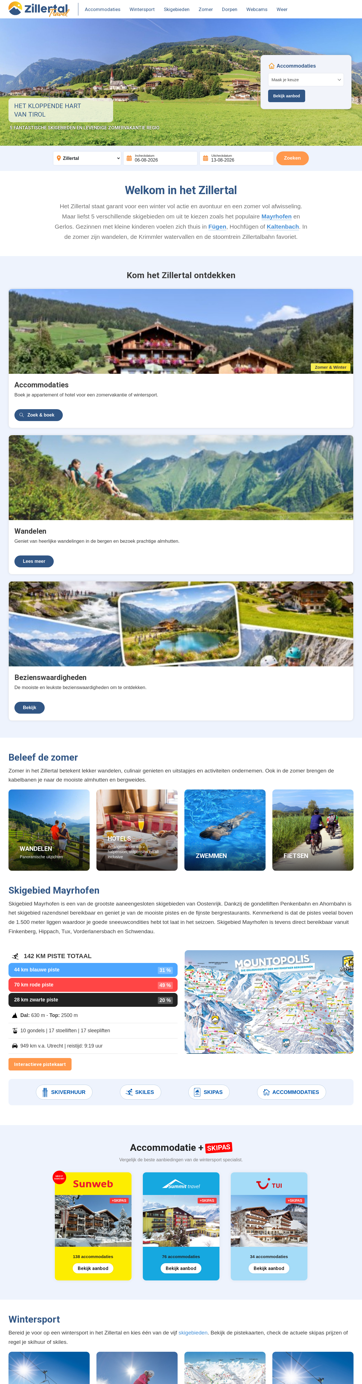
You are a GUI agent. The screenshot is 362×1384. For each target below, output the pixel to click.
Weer (282, 9)
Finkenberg (170, 1303)
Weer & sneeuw (116, 1335)
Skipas (208, 778)
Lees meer (151, 393)
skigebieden (193, 1019)
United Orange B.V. (35, 1373)
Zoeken (292, 158)
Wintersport (142, 9)
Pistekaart (110, 1292)
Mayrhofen (277, 216)
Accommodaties (102, 9)
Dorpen (229, 9)
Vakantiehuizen (31, 1292)
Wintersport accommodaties (45, 1270)
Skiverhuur (63, 778)
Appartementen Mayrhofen (43, 1324)
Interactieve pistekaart (40, 750)
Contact (108, 1373)
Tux (162, 1324)
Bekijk (264, 393)
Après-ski (109, 1303)
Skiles (139, 778)
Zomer (206, 9)
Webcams (257, 9)
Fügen (217, 226)
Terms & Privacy (77, 1373)
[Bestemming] (87, 158)
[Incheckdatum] (160, 158)
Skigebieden (176, 9)
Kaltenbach (283, 226)
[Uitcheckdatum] (236, 158)
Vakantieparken (31, 1313)
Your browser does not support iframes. (306, 82)
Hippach (167, 1313)
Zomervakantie (30, 1303)
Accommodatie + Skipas (41, 1281)
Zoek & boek (40, 393)
